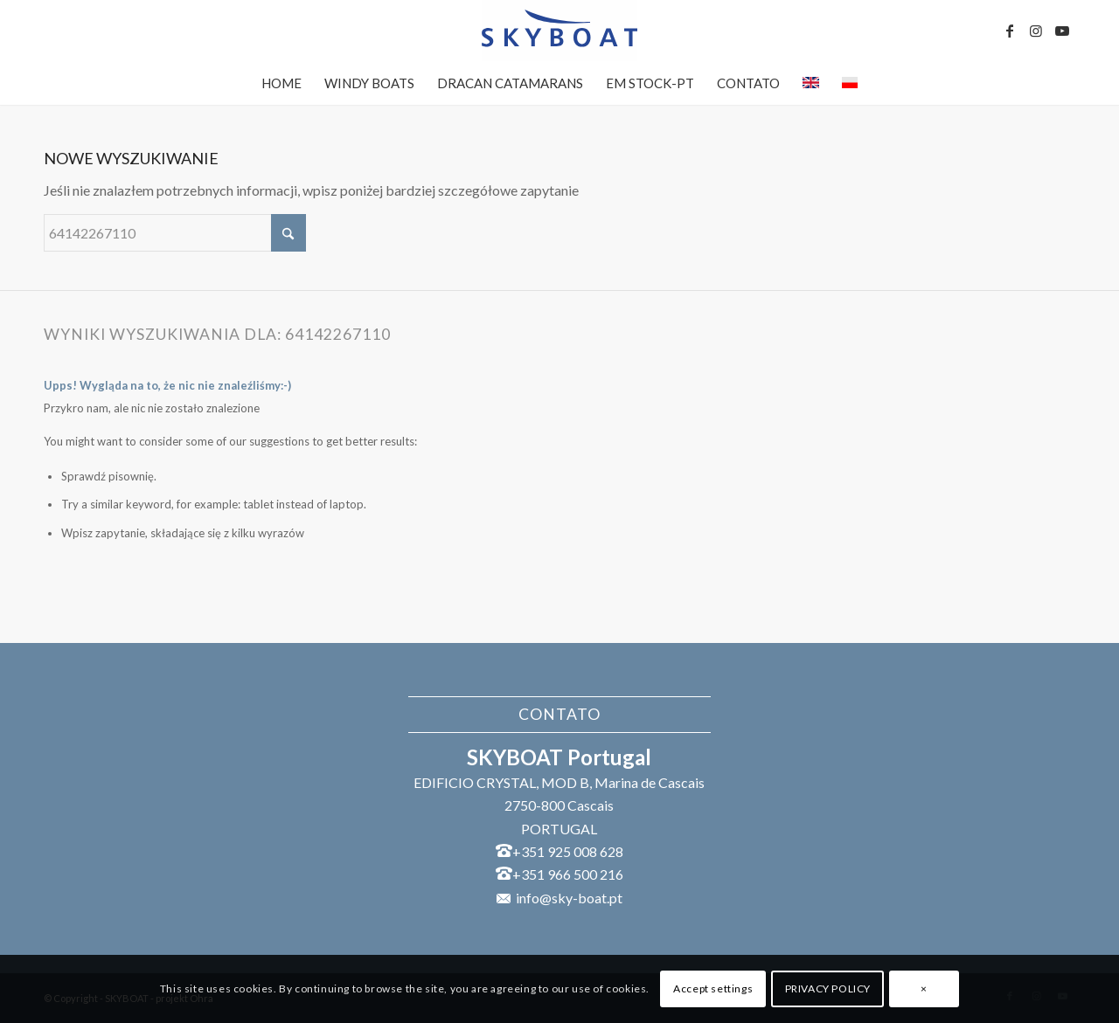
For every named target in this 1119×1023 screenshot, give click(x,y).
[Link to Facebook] (1010, 30)
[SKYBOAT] (559, 30)
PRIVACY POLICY (828, 988)
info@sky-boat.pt (569, 897)
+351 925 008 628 (567, 851)
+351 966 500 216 (567, 874)
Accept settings (713, 988)
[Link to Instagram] (1036, 30)
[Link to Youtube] (1062, 30)
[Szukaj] (175, 233)
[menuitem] (281, 83)
